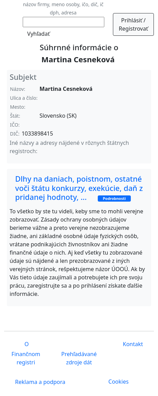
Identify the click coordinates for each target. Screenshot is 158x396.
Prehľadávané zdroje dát (79, 358)
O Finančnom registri (25, 353)
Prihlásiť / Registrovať (133, 24)
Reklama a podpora (39, 382)
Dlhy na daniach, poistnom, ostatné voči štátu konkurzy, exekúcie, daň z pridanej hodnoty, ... (79, 188)
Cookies (118, 381)
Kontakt (132, 344)
